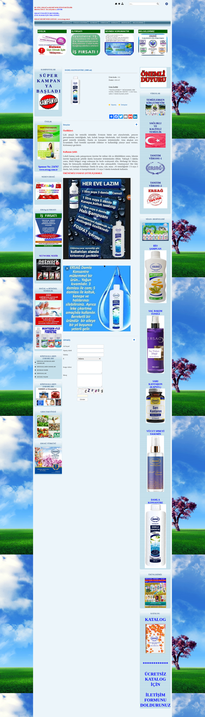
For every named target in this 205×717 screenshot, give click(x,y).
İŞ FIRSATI (93, 22)
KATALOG (114, 22)
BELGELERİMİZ (138, 22)
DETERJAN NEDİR (42, 370)
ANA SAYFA (66, 22)
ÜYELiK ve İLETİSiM (80, 22)
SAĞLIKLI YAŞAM (42, 377)
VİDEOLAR (104, 22)
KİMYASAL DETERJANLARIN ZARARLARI (46, 362)
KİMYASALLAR (41, 373)
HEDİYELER (125, 22)
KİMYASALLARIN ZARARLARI (46, 366)
